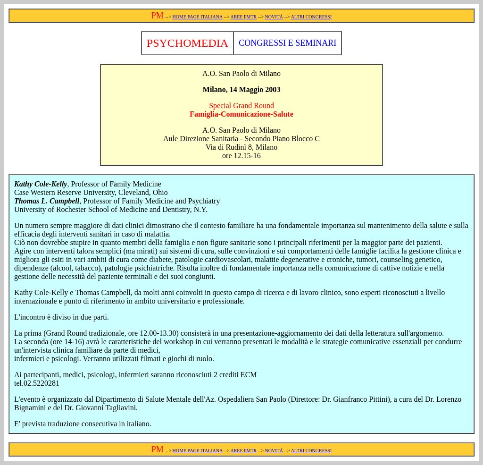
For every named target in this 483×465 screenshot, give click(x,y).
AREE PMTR (243, 16)
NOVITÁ (274, 16)
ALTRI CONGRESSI (311, 16)
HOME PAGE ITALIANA (198, 16)
